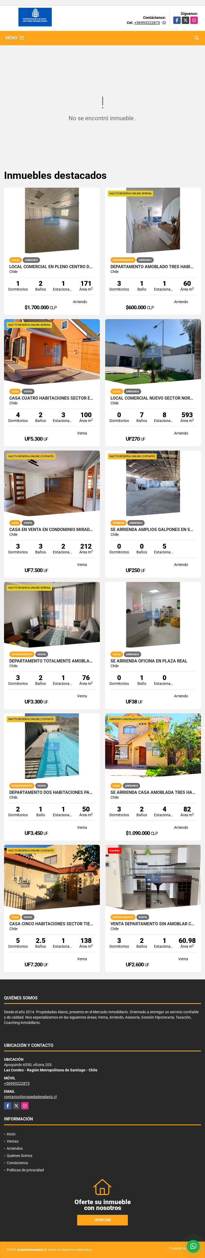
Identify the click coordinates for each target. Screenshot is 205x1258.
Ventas (12, 1141)
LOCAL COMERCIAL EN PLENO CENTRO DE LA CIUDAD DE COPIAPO (51, 267)
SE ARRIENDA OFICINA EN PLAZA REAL (149, 661)
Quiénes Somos (19, 1155)
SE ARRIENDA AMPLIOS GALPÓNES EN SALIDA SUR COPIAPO (153, 530)
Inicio (11, 1134)
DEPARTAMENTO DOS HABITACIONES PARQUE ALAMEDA (51, 792)
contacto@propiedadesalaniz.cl (30, 1097)
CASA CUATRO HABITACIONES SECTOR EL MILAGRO (51, 398)
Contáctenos (17, 1163)
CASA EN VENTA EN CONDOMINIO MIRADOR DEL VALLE (51, 530)
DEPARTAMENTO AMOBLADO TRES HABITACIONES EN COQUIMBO (153, 267)
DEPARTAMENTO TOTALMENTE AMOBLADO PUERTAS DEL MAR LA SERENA (51, 661)
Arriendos (15, 1148)
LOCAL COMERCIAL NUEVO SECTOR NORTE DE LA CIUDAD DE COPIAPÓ (153, 398)
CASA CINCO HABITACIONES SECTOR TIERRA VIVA (51, 924)
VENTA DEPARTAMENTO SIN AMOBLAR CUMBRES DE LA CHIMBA (153, 924)
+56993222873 (147, 23)
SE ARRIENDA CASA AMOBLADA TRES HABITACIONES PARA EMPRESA (153, 792)
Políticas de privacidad (25, 1170)
